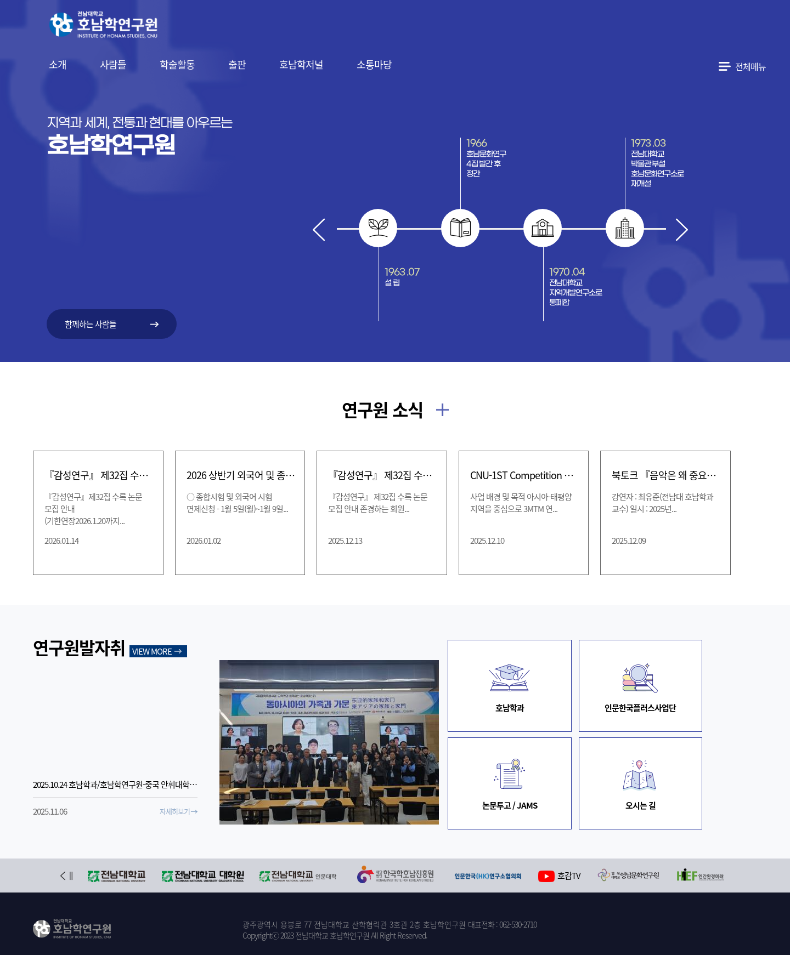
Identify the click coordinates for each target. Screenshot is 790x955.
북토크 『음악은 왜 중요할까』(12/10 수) (666, 475)
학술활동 (177, 64)
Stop (71, 875)
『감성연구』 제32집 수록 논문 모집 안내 (383, 475)
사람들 (113, 64)
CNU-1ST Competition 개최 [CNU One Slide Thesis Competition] (525, 475)
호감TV (559, 875)
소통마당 (374, 64)
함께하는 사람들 (90, 324)
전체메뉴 (750, 66)
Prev (319, 229)
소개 (57, 64)
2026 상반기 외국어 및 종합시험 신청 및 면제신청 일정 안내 (241, 475)
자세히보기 (175, 811)
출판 (237, 64)
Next (681, 229)
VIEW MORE (152, 651)
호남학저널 (301, 64)
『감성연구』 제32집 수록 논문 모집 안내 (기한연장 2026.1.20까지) (99, 475)
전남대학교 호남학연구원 (131, 26)
